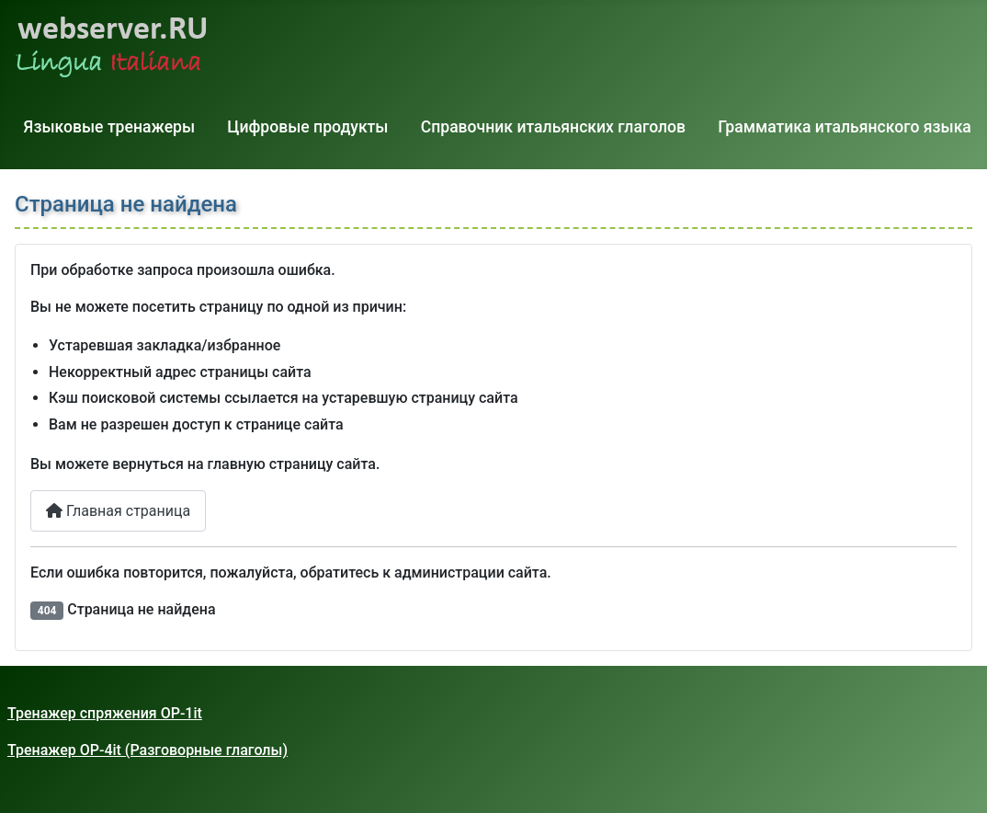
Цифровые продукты (307, 127)
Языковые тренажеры (110, 127)
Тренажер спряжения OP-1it (104, 713)
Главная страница (118, 511)
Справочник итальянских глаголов (553, 127)
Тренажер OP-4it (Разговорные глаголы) (147, 750)
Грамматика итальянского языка (844, 127)
